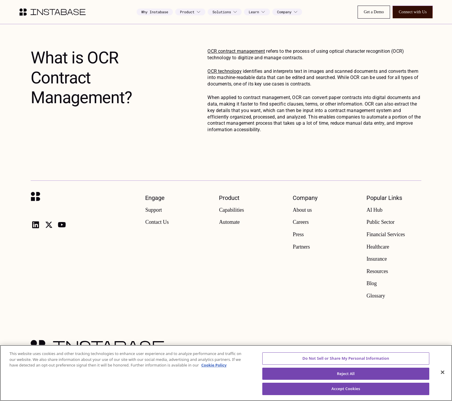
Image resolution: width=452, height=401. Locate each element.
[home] (52, 12)
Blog (371, 283)
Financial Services (385, 234)
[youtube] (61, 224)
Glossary (375, 296)
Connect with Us (413, 11)
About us (302, 210)
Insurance (376, 259)
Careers (301, 222)
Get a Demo (374, 11)
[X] (48, 224)
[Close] (442, 382)
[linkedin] (35, 224)
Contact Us (156, 222)
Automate (229, 222)
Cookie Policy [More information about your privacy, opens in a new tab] (214, 374)
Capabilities (231, 210)
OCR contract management (236, 51)
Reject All (346, 383)
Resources (377, 271)
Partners (301, 247)
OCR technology (224, 71)
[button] (190, 12)
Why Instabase (154, 11)
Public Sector (380, 222)
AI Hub (374, 210)
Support (153, 210)
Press (298, 234)
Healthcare (377, 247)
